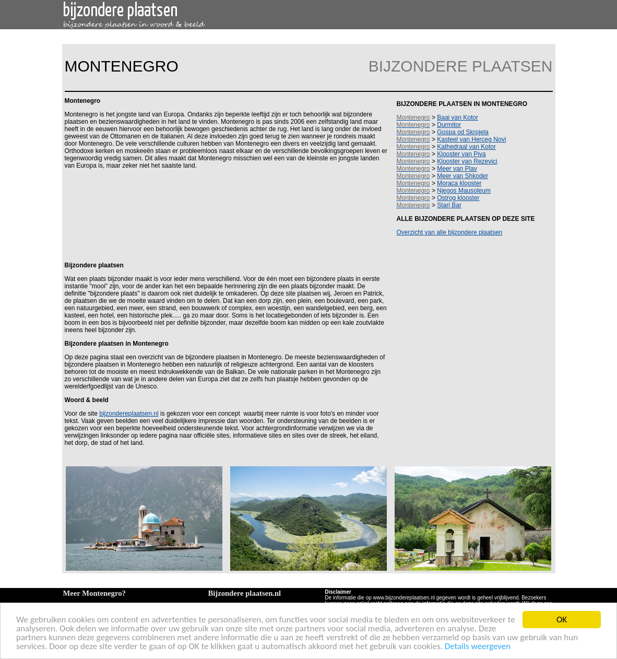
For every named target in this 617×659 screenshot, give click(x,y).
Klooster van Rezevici (467, 161)
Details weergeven (478, 646)
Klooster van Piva (461, 154)
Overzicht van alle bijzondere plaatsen (450, 232)
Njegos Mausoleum (464, 190)
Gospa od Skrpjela (463, 132)
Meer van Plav (457, 168)
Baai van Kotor (457, 117)
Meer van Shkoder (462, 176)
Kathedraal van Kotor (466, 146)
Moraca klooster (459, 183)
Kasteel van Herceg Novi (471, 139)
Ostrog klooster (458, 198)
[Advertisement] (224, 214)
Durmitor (449, 124)
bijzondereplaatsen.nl (128, 413)
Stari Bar (449, 205)
